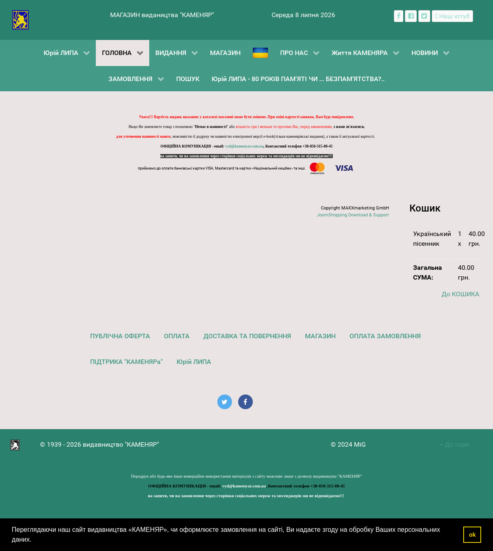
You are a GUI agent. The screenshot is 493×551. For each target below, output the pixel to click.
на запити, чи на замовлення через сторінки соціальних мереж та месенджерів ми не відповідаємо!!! (246, 156)
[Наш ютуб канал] (452, 16)
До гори (454, 444)
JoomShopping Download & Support (353, 215)
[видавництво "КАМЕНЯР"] (20, 19)
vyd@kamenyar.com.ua (244, 146)
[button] (34, 540)
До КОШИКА (460, 294)
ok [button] (472, 534)
